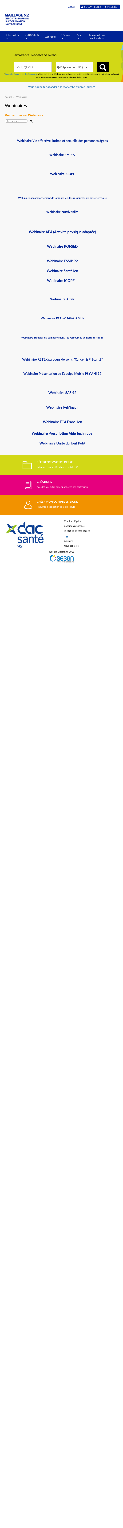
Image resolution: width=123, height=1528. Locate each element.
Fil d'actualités (12, 38)
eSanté (79, 38)
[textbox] (33, 67)
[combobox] (33, 67)
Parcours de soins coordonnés (97, 38)
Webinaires (50, 36)
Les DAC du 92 (31, 38)
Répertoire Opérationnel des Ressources (21, 74)
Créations (65, 38)
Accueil (71, 6)
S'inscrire (111, 6)
